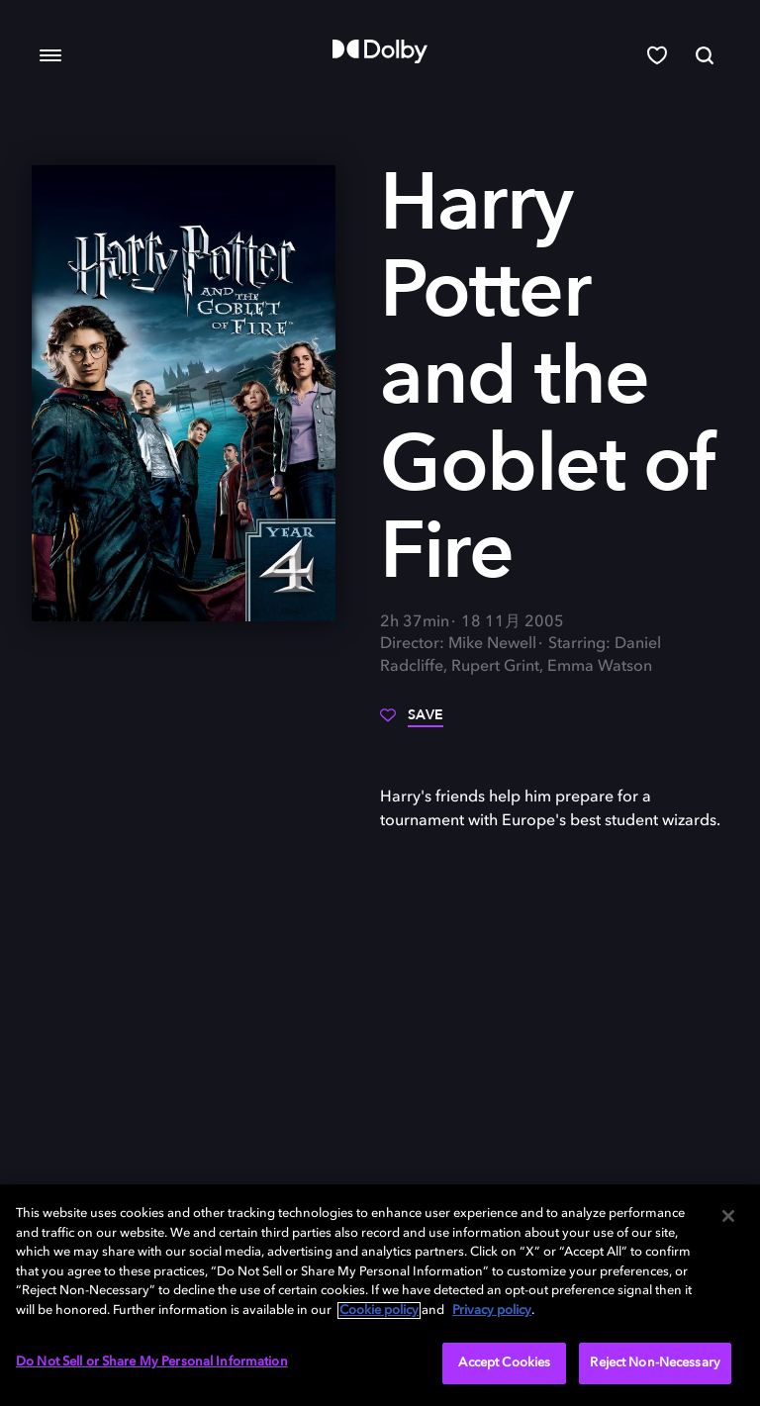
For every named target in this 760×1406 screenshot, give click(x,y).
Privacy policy (491, 1310)
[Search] (704, 55)
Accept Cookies (504, 1363)
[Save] (411, 722)
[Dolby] (380, 51)
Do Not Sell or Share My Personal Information (152, 1362)
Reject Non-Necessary (655, 1363)
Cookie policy (379, 1310)
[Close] (728, 1216)
